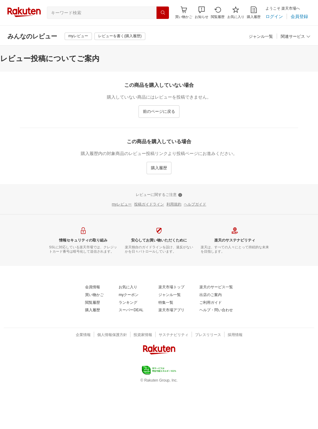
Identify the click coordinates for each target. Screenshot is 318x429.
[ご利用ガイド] (210, 302)
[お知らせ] (201, 12)
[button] (201, 12)
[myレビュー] (78, 36)
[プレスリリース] (208, 335)
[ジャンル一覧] (261, 36)
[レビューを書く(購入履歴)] (119, 36)
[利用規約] (173, 204)
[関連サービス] (296, 36)
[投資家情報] (143, 335)
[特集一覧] (165, 302)
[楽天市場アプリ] (171, 310)
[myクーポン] (129, 295)
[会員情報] (92, 287)
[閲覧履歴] (218, 12)
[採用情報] (235, 335)
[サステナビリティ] (174, 335)
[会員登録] (299, 16)
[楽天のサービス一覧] (216, 287)
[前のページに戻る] (159, 111)
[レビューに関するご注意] (159, 194)
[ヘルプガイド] (195, 204)
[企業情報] (83, 335)
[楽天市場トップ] (171, 287)
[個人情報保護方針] (112, 335)
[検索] (163, 13)
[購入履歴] (254, 12)
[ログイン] (274, 16)
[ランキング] (128, 302)
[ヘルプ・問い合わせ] (216, 310)
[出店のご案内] (210, 295)
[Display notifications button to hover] (183, 12)
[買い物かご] (94, 295)
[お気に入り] (235, 12)
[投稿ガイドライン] (149, 204)
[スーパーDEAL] (131, 310)
